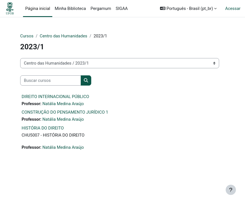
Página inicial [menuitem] (37, 8)
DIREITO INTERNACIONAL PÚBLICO (55, 96)
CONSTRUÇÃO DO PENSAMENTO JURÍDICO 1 (65, 112)
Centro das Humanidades (63, 36)
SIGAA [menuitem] (122, 8)
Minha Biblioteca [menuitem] (70, 8)
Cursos (27, 36)
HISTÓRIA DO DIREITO (43, 128)
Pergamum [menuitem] (100, 8)
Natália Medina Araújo (63, 103)
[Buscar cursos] (50, 80)
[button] (188, 8)
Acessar (232, 8)
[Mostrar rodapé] (231, 190)
